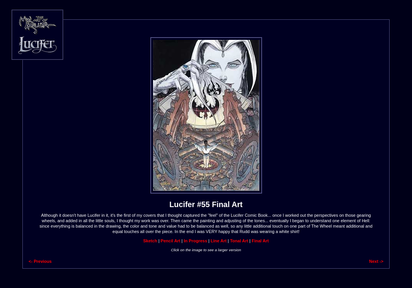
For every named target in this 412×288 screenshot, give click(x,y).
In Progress (196, 240)
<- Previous (40, 261)
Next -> (376, 261)
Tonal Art (239, 240)
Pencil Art (170, 240)
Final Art (260, 240)
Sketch (150, 240)
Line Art (218, 240)
